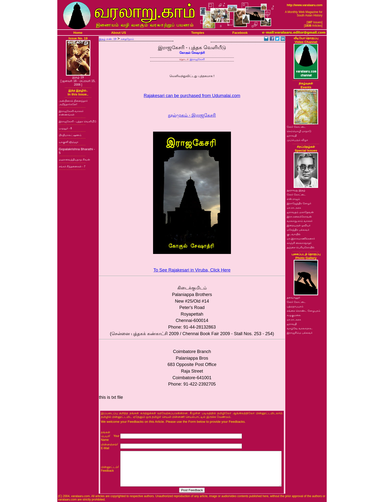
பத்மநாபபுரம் (295, 306)
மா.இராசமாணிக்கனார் (301, 238)
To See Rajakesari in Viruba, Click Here (191, 270)
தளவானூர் (293, 297)
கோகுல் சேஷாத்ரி (192, 53)
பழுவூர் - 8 (65, 128)
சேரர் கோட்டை (296, 126)
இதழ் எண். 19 (107, 38)
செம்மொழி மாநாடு (299, 131)
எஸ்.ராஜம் (293, 198)
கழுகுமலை (294, 315)
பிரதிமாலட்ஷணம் (70, 135)
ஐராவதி (292, 135)
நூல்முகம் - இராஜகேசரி (192, 115)
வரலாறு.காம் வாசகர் (299, 220)
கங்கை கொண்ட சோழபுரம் (303, 310)
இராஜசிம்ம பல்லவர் (299, 332)
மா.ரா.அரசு (294, 207)
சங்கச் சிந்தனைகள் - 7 (72, 166)
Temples (197, 32)
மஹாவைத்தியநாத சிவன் (74, 159)
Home (78, 32)
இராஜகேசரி (197, 59)
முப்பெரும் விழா (297, 139)
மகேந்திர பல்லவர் (298, 229)
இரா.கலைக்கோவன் (299, 216)
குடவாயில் (293, 234)
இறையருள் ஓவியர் (299, 225)
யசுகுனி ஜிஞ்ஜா (68, 141)
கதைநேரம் (127, 38)
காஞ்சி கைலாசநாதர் (299, 242)
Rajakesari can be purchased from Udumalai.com (192, 95)
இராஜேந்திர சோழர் (299, 203)
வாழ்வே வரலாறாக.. (300, 328)
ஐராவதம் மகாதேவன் (300, 212)
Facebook (240, 32)
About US (118, 32)
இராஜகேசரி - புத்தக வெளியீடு (77, 121)
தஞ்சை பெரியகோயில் (300, 247)
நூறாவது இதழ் (296, 190)
